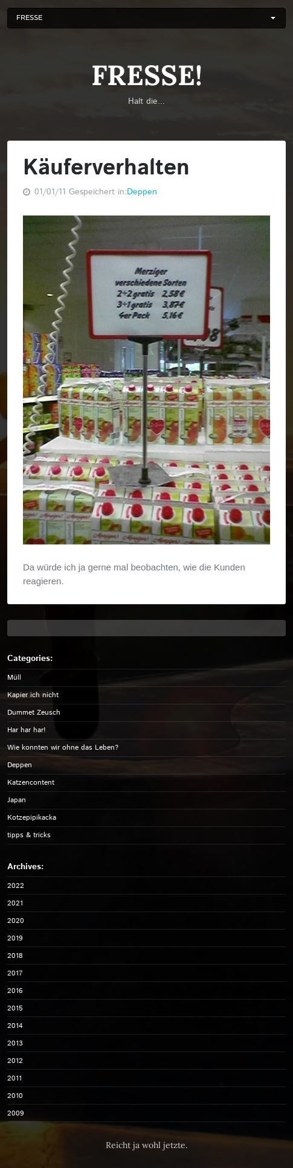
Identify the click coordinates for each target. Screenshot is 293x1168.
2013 (15, 1043)
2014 (15, 1026)
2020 (15, 921)
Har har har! (26, 730)
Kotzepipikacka (31, 817)
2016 (15, 991)
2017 (14, 973)
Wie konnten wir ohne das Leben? (62, 747)
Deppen (142, 192)
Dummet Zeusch (33, 712)
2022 (15, 886)
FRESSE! (146, 75)
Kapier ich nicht (33, 695)
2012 (15, 1061)
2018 (15, 956)
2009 (15, 1113)
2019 (15, 938)
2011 (14, 1078)
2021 (15, 903)
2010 (15, 1096)
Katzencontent (30, 782)
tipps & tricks (29, 835)
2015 (15, 1008)
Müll (14, 677)
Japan (16, 800)
